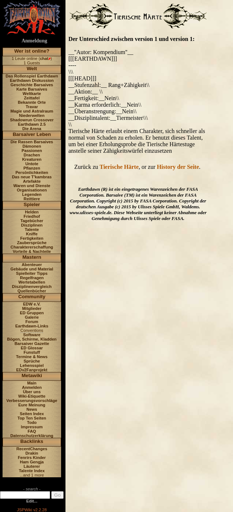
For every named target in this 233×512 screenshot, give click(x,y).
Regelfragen (32, 278)
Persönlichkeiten (31, 172)
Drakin (32, 453)
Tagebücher (32, 221)
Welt (32, 68)
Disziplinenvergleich (32, 286)
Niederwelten (32, 115)
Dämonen (31, 146)
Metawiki (32, 375)
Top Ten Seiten (32, 418)
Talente (32, 229)
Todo (32, 422)
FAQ (31, 431)
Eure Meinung (31, 405)
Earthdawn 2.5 (32, 124)
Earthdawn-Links (31, 326)
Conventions (31, 330)
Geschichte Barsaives (32, 85)
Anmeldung (34, 40)
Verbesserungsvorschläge (31, 400)
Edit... (31, 501)
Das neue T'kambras (32, 177)
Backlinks (32, 441)
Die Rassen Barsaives (32, 142)
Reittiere (32, 199)
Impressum (32, 427)
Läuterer (32, 466)
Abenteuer (32, 264)
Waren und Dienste (31, 185)
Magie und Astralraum (31, 111)
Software (31, 335)
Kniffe (32, 234)
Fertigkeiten (31, 238)
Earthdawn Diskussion (32, 80)
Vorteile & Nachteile (32, 251)
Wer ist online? (31, 51)
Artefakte (32, 181)
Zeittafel (32, 98)
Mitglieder (32, 308)
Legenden (32, 194)
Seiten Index (32, 414)
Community (31, 296)
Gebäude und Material (32, 269)
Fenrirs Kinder (32, 457)
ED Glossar (32, 348)
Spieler (32, 204)
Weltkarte (32, 93)
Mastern (31, 257)
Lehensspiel (32, 365)
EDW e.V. (32, 304)
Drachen (32, 155)
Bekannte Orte (32, 102)
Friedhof (32, 216)
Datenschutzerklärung (31, 435)
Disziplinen (31, 225)
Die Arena (31, 128)
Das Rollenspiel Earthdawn (31, 76)
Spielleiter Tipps (32, 273)
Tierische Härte (119, 167)
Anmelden (32, 387)
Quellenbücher (32, 291)
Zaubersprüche (32, 242)
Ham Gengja (32, 462)
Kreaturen (32, 159)
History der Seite (178, 167)
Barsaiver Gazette (32, 343)
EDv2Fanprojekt (31, 370)
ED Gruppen (32, 313)
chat (44, 58)
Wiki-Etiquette (31, 396)
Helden (31, 212)
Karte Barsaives (32, 89)
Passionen (32, 150)
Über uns (32, 392)
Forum (32, 321)
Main (31, 383)
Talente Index (32, 471)
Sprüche (32, 361)
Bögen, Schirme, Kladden (32, 339)
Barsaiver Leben (32, 134)
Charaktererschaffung (32, 247)
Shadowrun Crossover (31, 120)
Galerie (32, 317)
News (31, 409)
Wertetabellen (31, 282)
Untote (31, 164)
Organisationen (32, 190)
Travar (32, 107)
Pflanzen (31, 168)
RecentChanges (32, 449)
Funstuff (32, 352)
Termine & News (32, 356)
